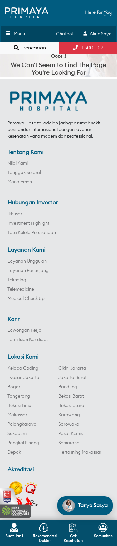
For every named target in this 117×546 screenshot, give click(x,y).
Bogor (13, 387)
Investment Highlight (28, 223)
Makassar (17, 415)
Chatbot (63, 34)
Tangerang (18, 396)
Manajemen (19, 182)
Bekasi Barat (71, 396)
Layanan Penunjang (28, 270)
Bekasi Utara (71, 406)
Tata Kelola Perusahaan (31, 233)
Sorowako (68, 424)
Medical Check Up (26, 298)
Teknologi (17, 280)
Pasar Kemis (70, 434)
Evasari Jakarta (23, 378)
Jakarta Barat (72, 378)
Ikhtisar (14, 214)
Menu (15, 33)
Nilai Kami (17, 163)
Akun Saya (97, 33)
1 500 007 (88, 47)
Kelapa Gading (22, 368)
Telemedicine (20, 289)
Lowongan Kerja (24, 330)
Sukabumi (17, 434)
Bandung (67, 387)
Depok (14, 452)
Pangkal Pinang (23, 443)
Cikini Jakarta (72, 368)
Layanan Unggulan (27, 261)
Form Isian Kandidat (27, 340)
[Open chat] (85, 505)
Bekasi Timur (20, 406)
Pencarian (30, 47)
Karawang (69, 415)
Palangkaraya (22, 424)
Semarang (69, 443)
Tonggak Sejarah (24, 172)
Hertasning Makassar (79, 452)
